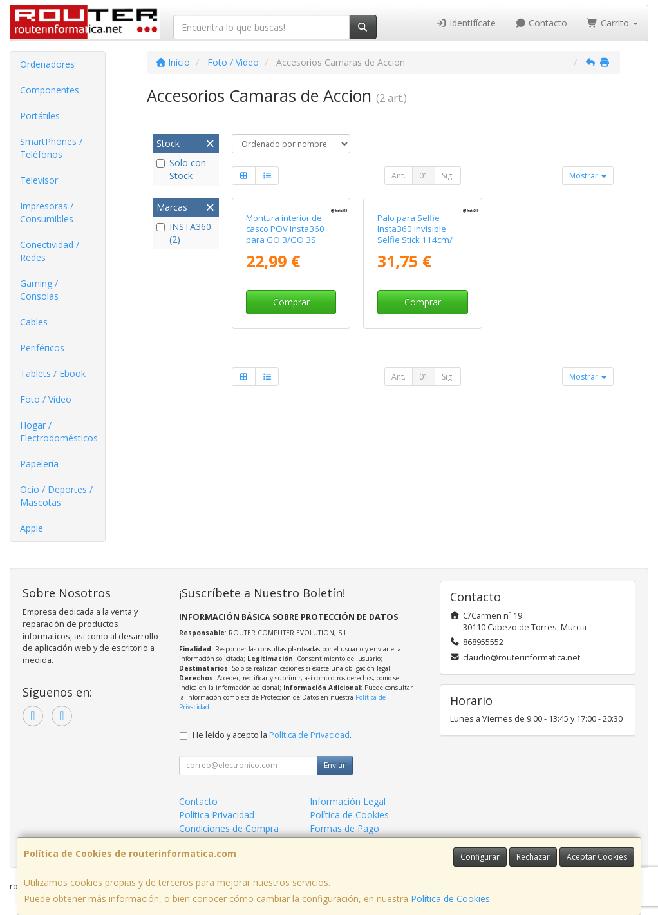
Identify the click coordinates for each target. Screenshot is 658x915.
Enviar (335, 765)
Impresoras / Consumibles (46, 212)
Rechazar (533, 856)
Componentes (49, 90)
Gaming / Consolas (39, 289)
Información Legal (348, 801)
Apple (31, 528)
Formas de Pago (344, 828)
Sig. (448, 175)
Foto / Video (45, 399)
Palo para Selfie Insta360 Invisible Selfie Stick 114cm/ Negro (415, 234)
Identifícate (465, 23)
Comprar (291, 302)
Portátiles (40, 116)
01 (423, 175)
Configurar (480, 856)
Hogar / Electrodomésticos (59, 431)
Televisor (39, 180)
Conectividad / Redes (49, 251)
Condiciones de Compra (229, 828)
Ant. (398, 175)
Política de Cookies (450, 898)
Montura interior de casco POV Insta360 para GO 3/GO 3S (285, 229)
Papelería (39, 464)
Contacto (541, 23)
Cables (34, 322)
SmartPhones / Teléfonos (51, 147)
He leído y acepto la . (272, 734)
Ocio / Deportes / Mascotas (56, 495)
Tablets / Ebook (53, 373)
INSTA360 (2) (183, 233)
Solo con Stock (181, 169)
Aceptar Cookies (597, 856)
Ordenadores (47, 64)
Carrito (612, 23)
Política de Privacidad (309, 734)
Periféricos (42, 348)
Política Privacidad (216, 815)
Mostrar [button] (587, 175)
